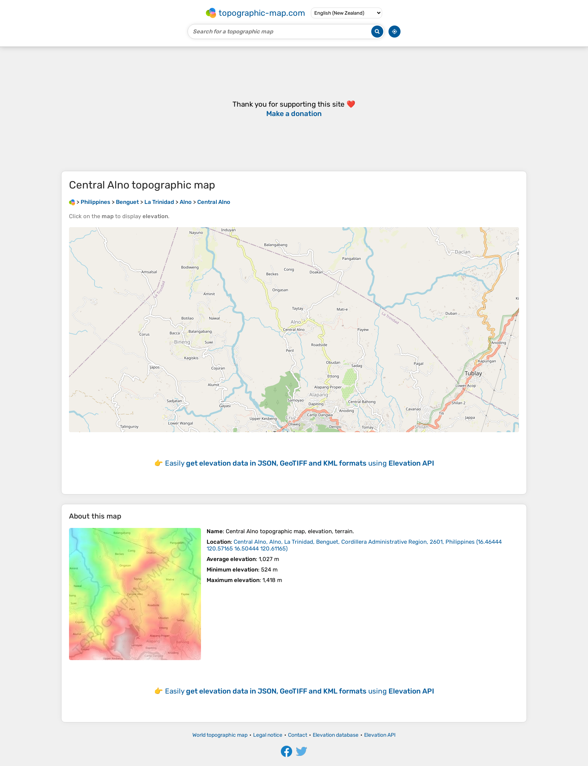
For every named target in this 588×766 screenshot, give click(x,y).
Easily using (299, 463)
